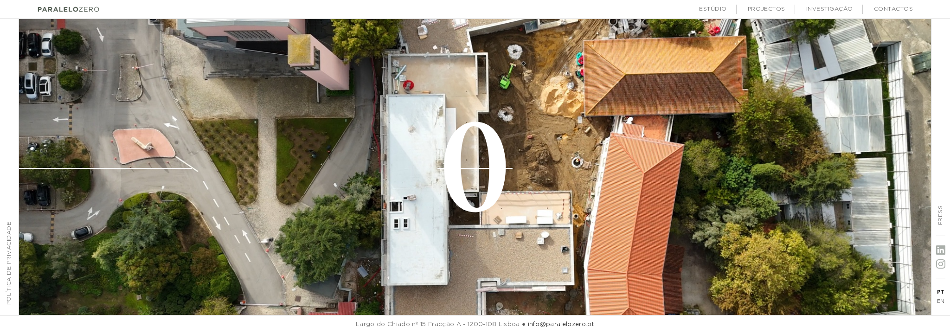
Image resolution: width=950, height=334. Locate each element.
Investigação (829, 9)
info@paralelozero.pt (561, 324)
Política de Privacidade (9, 263)
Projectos (766, 9)
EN (940, 301)
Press (940, 215)
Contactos (893, 9)
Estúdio (712, 9)
